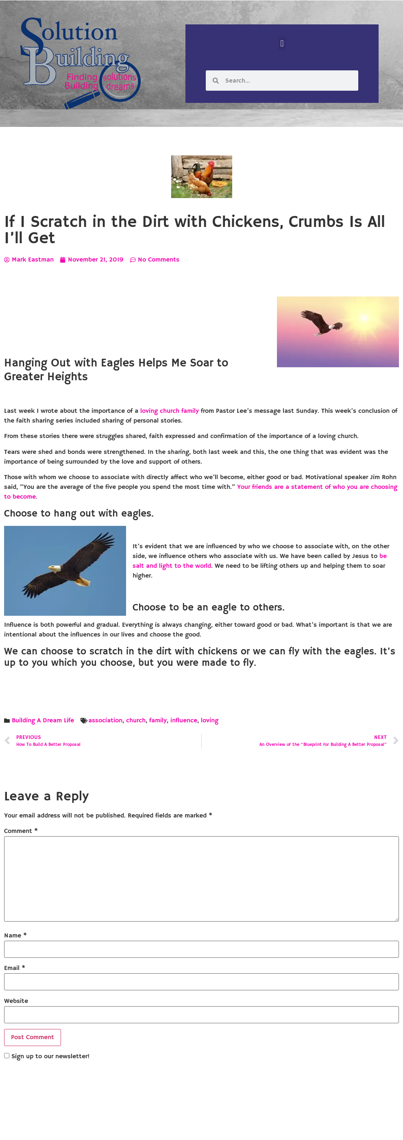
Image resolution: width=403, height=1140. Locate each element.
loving (209, 721)
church (136, 721)
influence (183, 721)
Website (16, 1001)
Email (14, 968)
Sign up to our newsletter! (50, 1056)
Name (15, 936)
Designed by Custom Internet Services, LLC (257, 1127)
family (158, 721)
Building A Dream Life (43, 721)
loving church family (169, 411)
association (105, 721)
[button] (282, 43)
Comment (21, 831)
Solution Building (162, 1127)
